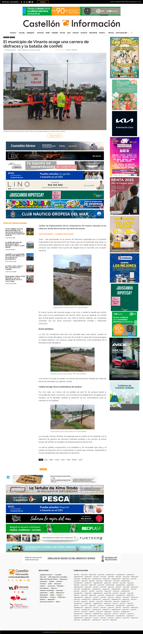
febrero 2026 (92, 574)
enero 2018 (116, 601)
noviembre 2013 (120, 615)
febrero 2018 (108, 601)
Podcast (42, 2)
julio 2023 (115, 583)
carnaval (57, 459)
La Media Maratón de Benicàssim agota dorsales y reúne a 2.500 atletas (15, 245)
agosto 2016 (88, 607)
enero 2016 (77, 609)
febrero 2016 (134, 607)
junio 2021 (77, 591)
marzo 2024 (99, 580)
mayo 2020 (130, 593)
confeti (68, 459)
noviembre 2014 (78, 613)
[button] (131, 33)
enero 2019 (77, 599)
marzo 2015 (99, 611)
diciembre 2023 (125, 580)
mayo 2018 (84, 601)
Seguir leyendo (55, 136)
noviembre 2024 (96, 578)
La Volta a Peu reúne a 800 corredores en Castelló (14, 267)
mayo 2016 (111, 607)
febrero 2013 (134, 617)
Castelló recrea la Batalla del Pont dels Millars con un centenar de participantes (15, 256)
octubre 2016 (130, 605)
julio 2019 (96, 597)
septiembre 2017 (97, 603)
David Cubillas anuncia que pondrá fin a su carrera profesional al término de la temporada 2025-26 (15, 232)
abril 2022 (118, 587)
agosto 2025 (88, 576)
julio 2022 (96, 587)
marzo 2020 (84, 595)
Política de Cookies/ (82, 632)
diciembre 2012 (86, 619)
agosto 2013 (88, 617)
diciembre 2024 (86, 578)
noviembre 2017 (78, 603)
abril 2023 (76, 585)
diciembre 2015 (86, 609)
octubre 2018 (106, 599)
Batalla (51, 459)
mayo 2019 (111, 597)
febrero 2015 (108, 611)
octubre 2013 (130, 615)
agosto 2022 (88, 587)
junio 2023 (123, 583)
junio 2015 (77, 611)
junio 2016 (103, 607)
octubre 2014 (88, 613)
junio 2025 (103, 576)
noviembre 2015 (96, 609)
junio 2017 (123, 603)
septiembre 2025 (78, 576)
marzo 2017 (84, 605)
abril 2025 (118, 576)
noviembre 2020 (78, 593)
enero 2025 (77, 578)
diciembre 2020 (125, 591)
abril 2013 (118, 617)
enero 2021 (116, 591)
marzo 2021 (99, 591)
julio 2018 (133, 599)
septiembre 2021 (116, 589)
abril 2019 (118, 597)
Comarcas (6, 37)
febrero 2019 (134, 597)
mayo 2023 (130, 583)
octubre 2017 (88, 603)
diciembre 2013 (110, 615)
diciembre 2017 (125, 601)
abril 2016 (118, 607)
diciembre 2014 (125, 611)
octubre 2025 (130, 574)
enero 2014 (101, 615)
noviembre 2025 (120, 574)
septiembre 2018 (116, 599)
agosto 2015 (125, 609)
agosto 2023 (107, 583)
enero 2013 (77, 619)
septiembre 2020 (97, 593)
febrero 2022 (134, 587)
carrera (62, 459)
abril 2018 (91, 601)
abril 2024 (91, 580)
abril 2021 (91, 591)
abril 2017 (76, 605)
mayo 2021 (84, 591)
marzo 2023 (84, 585)
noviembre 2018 (96, 599)
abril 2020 (76, 595)
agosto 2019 (88, 597)
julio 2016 (96, 607)
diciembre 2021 (86, 589)
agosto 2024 (125, 578)
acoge (45, 459)
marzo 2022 (126, 587)
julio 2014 (115, 613)
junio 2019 (103, 597)
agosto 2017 (107, 603)
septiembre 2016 (78, 607)
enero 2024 (116, 580)
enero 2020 (101, 595)
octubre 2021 (106, 589)
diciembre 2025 (110, 574)
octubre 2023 (88, 583)
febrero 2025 (134, 576)
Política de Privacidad (70, 632)
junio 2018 (77, 601)
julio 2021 (133, 589)
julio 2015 (133, 609)
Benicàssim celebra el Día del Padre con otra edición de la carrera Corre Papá (15, 278)
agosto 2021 (125, 589)
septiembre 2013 (78, 617)
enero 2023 (101, 585)
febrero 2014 (92, 615)
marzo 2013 (126, 617)
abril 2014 (76, 615)
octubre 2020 (88, 593)
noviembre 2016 (120, 605)
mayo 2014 (130, 613)
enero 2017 (101, 605)
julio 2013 (96, 617)
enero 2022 (77, 589)
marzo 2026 (84, 574)
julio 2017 (115, 603)
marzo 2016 (126, 607)
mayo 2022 (111, 587)
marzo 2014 (84, 615)
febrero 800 (113, 619)
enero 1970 (106, 619)
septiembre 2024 (116, 578)
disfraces (74, 459)
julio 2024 (133, 578)
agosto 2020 (107, 593)
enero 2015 (116, 611)
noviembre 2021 (96, 589)
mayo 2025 (111, 576)
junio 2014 (123, 613)
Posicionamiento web (95, 632)
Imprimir (43, 469)
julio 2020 (115, 593)
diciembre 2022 (110, 585)
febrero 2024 (108, 580)
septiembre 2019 (78, 597)
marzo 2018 (99, 601)
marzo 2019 (126, 597)
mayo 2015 (84, 611)
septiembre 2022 (78, 587)
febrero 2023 (92, 585)
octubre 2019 (130, 595)
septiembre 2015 (116, 609)
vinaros (80, 459)
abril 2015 (91, 611)
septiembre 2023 (97, 583)
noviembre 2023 (78, 583)
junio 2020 (123, 593)
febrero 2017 (92, 605)
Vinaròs (12, 37)
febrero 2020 (92, 595)
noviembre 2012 (96, 619)
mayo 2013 (111, 617)
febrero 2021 (108, 591)
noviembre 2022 (120, 585)
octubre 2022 (130, 585)
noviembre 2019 (120, 595)
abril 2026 (76, 574)
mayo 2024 (84, 580)
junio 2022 (103, 587)
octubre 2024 (106, 578)
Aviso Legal (60, 632)
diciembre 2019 (110, 595)
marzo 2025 (126, 576)
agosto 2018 (125, 599)
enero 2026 (101, 574)
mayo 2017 (130, 603)
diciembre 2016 (110, 605)
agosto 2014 (107, 613)
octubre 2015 (106, 609)
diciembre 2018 (86, 599)
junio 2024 (77, 580)
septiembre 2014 (97, 613)
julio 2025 (96, 576)
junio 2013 (103, 617)
